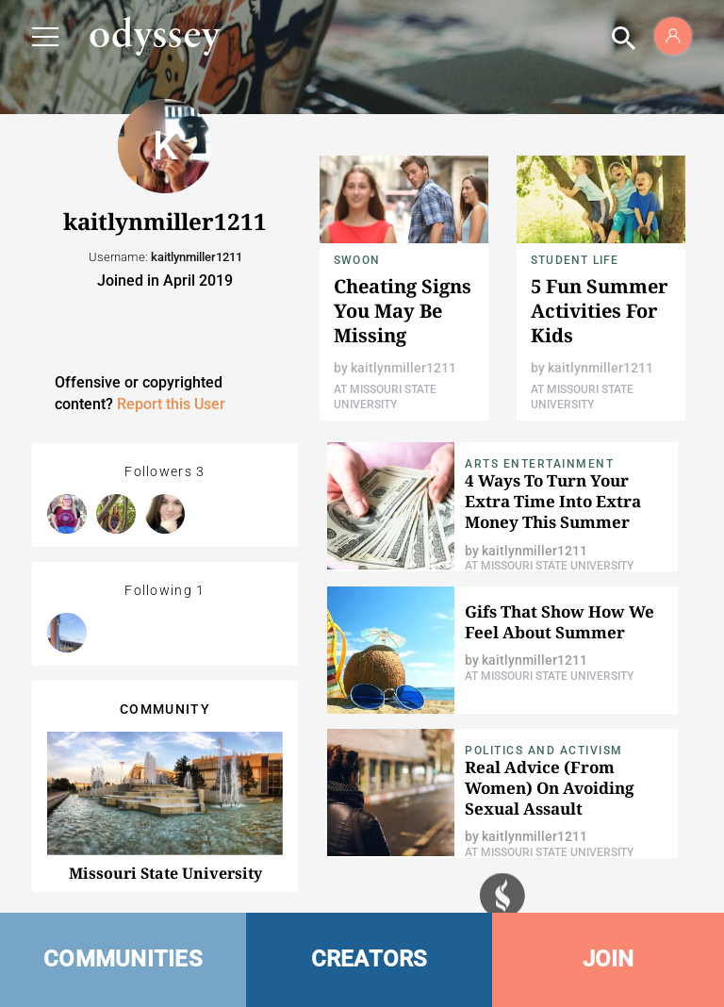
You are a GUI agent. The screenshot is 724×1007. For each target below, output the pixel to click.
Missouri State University (165, 873)
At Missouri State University (549, 565)
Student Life (574, 260)
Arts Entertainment (539, 463)
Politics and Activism (544, 750)
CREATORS (369, 959)
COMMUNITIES (123, 959)
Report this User (171, 404)
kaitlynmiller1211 (403, 367)
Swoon (357, 260)
